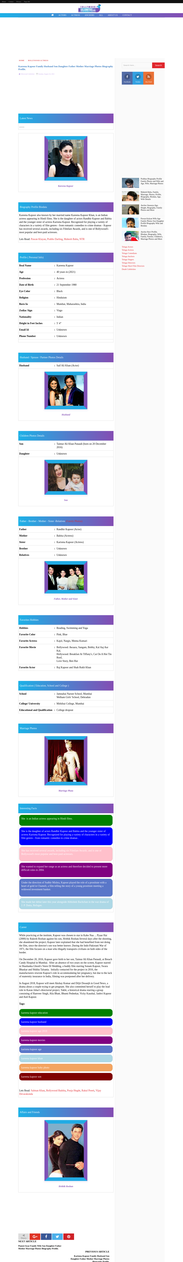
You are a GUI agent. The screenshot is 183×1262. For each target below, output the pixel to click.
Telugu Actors (127, 247)
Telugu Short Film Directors (133, 266)
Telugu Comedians (129, 253)
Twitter (138, 78)
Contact (11, 1)
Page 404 (27, 1)
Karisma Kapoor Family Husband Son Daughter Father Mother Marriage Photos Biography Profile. (89, 1249)
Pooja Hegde (73, 1090)
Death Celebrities (129, 269)
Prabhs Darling (54, 239)
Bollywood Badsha (56, 1090)
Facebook (127, 78)
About (4, 1)
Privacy (18, 1)
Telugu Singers (128, 260)
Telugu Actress (128, 250)
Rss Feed (149, 78)
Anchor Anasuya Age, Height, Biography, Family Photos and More (151, 207)
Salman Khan (38, 1090)
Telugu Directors (128, 263)
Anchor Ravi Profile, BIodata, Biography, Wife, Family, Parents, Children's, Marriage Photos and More (152, 235)
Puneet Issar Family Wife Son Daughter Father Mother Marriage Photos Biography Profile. (39, 1247)
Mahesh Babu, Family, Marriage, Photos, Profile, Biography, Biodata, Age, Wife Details (151, 195)
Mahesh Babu (71, 239)
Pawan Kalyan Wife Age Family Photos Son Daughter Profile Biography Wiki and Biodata (152, 222)
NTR (81, 239)
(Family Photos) (74, 521)
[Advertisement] (91, 38)
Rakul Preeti (87, 1090)
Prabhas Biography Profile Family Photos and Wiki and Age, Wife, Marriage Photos (152, 181)
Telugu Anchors (128, 256)
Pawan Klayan (38, 239)
